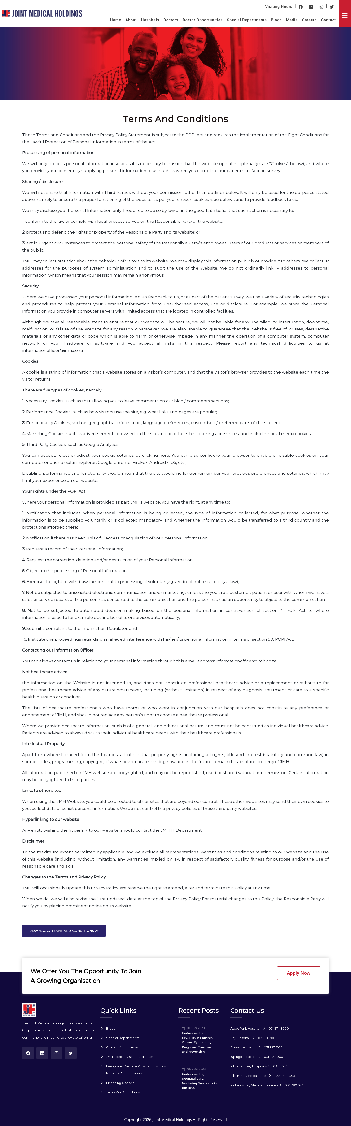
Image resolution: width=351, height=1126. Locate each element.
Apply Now (298, 973)
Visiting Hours (278, 6)
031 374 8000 (279, 1028)
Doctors (170, 20)
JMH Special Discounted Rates (129, 1057)
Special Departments (247, 20)
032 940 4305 (284, 1076)
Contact (328, 20)
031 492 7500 (283, 1066)
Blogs (276, 20)
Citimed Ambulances (122, 1047)
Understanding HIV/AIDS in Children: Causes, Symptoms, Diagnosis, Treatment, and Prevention (198, 1042)
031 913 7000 (273, 1057)
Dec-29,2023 (193, 1028)
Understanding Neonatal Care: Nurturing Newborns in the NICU (199, 1081)
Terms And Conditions (123, 1092)
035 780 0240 (295, 1085)
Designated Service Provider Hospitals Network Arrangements (136, 1069)
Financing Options (120, 1083)
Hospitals (150, 20)
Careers (309, 20)
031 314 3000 (267, 1038)
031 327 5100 (273, 1047)
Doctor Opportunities (203, 20)
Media (292, 20)
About (131, 20)
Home (115, 20)
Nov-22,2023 (194, 1069)
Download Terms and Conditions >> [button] (64, 931)
